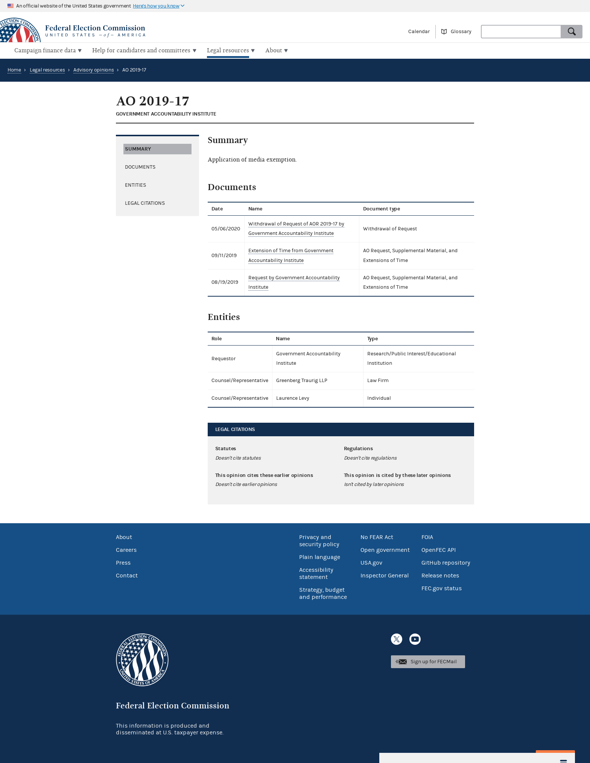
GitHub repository (445, 562)
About (124, 536)
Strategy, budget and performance (323, 593)
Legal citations (145, 202)
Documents (140, 166)
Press (123, 562)
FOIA (427, 536)
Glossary (461, 32)
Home (14, 69)
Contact (127, 574)
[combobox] (521, 31)
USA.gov (371, 562)
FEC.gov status (441, 587)
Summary (138, 148)
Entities (135, 184)
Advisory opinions (93, 69)
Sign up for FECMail (434, 661)
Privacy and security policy (319, 540)
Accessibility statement (316, 573)
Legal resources (47, 69)
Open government (385, 549)
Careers (126, 549)
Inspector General (384, 574)
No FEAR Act (376, 536)
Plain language (319, 556)
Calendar (419, 32)
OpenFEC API (438, 549)
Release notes (440, 574)
